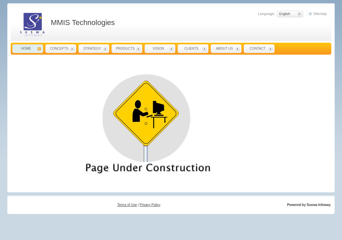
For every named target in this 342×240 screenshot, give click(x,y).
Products (125, 48)
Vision (158, 48)
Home (26, 48)
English (284, 14)
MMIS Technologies (32, 24)
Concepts (59, 48)
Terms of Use (127, 205)
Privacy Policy (150, 205)
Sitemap (320, 14)
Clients (191, 48)
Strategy (92, 48)
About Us (224, 48)
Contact (257, 48)
